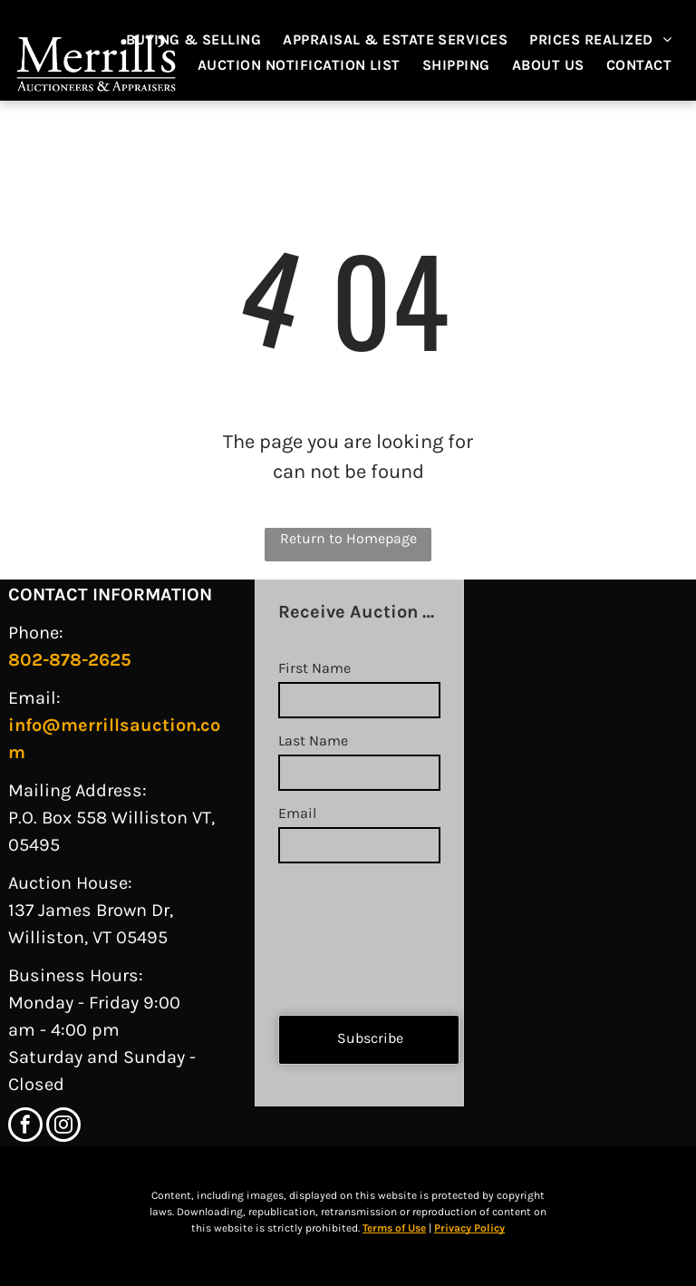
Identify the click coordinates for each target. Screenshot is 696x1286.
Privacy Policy (469, 1228)
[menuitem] (203, 40)
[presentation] (352, 931)
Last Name (313, 740)
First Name (314, 668)
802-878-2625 (69, 659)
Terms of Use (394, 1228)
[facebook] (25, 1126)
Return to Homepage (348, 538)
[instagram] (63, 1126)
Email (297, 813)
